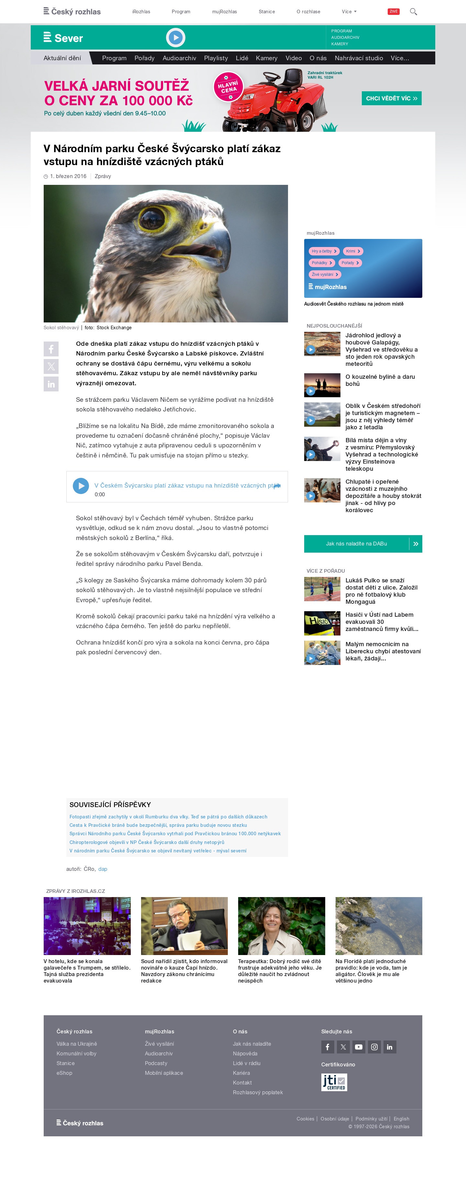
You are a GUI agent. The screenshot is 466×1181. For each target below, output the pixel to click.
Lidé (242, 58)
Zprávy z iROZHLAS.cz (75, 891)
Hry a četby (324, 251)
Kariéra (241, 1073)
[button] (277, 486)
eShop (64, 1073)
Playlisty (216, 58)
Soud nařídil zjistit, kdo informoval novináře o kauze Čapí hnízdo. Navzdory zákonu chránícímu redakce (184, 971)
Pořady (145, 58)
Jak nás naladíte (252, 1044)
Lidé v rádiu (247, 1063)
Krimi (353, 251)
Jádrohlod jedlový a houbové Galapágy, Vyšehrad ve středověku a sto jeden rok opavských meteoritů (382, 349)
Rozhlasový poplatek (258, 1092)
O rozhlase (308, 11)
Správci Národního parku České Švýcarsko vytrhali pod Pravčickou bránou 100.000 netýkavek (175, 833)
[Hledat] (413, 11)
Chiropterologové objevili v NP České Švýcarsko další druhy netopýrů (147, 842)
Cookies (305, 1118)
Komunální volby (76, 1054)
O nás (318, 58)
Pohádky (322, 263)
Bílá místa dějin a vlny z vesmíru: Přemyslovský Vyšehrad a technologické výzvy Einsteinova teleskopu (382, 454)
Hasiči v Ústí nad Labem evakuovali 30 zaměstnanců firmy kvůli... (382, 621)
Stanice (267, 11)
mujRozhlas (224, 11)
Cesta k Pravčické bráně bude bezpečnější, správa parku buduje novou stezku (158, 825)
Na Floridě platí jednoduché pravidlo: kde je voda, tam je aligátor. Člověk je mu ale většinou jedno (371, 971)
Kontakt (242, 1083)
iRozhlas (141, 11)
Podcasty (156, 1063)
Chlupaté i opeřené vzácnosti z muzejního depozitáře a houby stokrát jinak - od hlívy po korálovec (383, 495)
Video (294, 58)
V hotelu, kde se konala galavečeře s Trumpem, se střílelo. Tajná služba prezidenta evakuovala (87, 971)
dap (102, 869)
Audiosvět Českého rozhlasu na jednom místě (354, 304)
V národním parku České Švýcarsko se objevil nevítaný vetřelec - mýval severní (158, 850)
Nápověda (245, 1054)
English (401, 1118)
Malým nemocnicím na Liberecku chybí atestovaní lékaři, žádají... (383, 651)
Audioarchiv (345, 37)
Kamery (339, 44)
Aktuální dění (62, 58)
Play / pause (81, 486)
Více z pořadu (326, 571)
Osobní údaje (335, 1118)
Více (400, 58)
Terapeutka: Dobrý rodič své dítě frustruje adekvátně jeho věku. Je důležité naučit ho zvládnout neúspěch (280, 971)
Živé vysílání (325, 274)
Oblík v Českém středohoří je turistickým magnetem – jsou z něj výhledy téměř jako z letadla (383, 416)
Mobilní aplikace (164, 1073)
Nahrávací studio (359, 58)
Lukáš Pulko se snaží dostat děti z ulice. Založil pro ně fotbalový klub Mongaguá (381, 591)
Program (181, 11)
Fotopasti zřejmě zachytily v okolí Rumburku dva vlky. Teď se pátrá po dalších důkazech (168, 816)
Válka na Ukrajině (77, 1044)
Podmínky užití (371, 1118)
